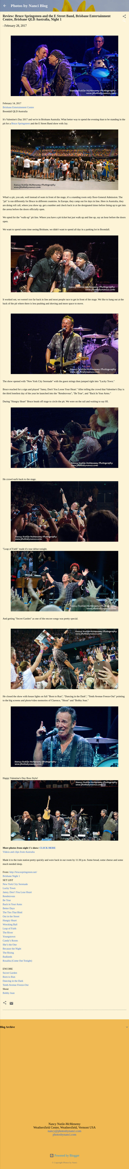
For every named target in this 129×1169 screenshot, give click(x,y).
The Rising (8, 952)
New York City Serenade (15, 884)
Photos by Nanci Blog (29, 6)
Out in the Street (11, 916)
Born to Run (9, 977)
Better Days (9, 908)
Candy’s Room (10, 940)
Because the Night (12, 948)
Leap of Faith (9, 928)
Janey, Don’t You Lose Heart (17, 892)
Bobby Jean (8, 993)
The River (8, 932)
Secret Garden (10, 972)
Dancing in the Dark (13, 981)
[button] (5, 1003)
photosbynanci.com (64, 1134)
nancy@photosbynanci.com (64, 1131)
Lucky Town (9, 888)
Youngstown (9, 936)
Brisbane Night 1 (11, 876)
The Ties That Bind (12, 912)
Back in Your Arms (12, 904)
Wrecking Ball (10, 924)
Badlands (7, 956)
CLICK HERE (47, 848)
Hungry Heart (10, 920)
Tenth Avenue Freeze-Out (16, 985)
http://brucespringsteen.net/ (23, 872)
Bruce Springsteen (20, 123)
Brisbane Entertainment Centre (18, 107)
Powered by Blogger (64, 1155)
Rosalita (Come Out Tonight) (17, 960)
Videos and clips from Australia (19, 852)
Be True (7, 900)
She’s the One (10, 944)
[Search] (124, 21)
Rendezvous (9, 896)
